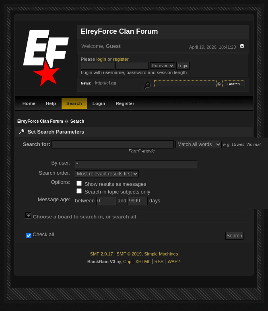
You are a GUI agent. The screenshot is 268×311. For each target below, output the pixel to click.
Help (51, 103)
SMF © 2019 (129, 253)
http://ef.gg (105, 83)
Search (74, 103)
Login (99, 103)
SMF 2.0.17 (101, 253)
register (120, 59)
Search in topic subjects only (113, 192)
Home (29, 103)
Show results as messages (111, 184)
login (102, 59)
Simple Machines (161, 253)
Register (124, 103)
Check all (43, 234)
